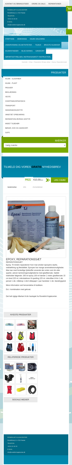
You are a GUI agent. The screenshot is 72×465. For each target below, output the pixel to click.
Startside (24, 62)
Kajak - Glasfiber (13, 79)
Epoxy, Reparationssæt (59, 62)
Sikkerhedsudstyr (14, 110)
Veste (8, 97)
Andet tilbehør (12, 123)
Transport (10, 105)
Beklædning (10, 92)
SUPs (7, 132)
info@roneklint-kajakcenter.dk (16, 25)
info (24, 187)
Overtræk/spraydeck (15, 101)
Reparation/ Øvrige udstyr (42, 62)
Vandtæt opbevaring (14, 114)
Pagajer (9, 88)
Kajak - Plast (11, 83)
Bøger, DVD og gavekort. (16, 128)
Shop (30, 62)
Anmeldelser (38, 187)
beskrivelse (12, 187)
